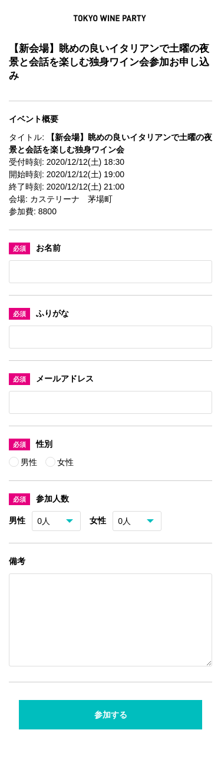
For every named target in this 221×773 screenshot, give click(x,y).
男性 (30, 462)
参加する (110, 729)
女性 (65, 462)
